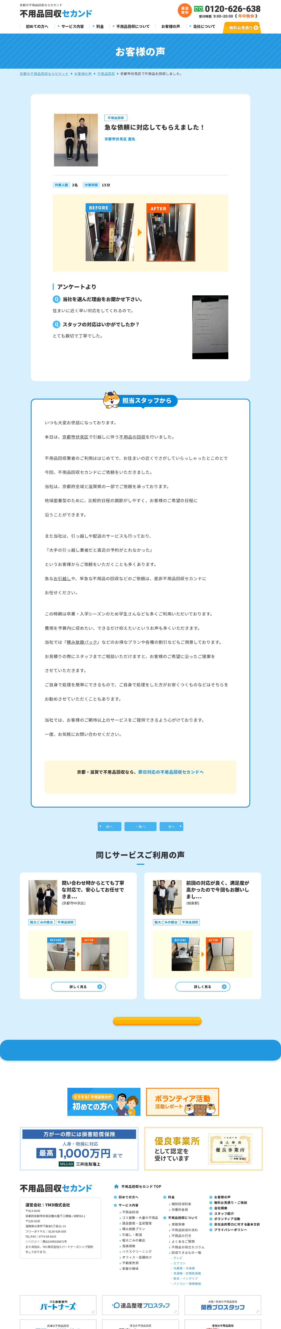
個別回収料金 (181, 1283)
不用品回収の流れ (185, 1309)
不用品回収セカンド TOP (141, 1265)
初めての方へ (37, 26)
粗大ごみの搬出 (133, 1319)
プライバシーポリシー (230, 1309)
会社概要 (220, 1287)
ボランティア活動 (227, 1298)
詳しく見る (77, 1003)
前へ (109, 841)
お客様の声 (170, 26)
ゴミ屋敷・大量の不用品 (140, 1297)
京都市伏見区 (75, 437)
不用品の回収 (132, 437)
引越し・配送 (132, 1314)
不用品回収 (106, 73)
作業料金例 (180, 1289)
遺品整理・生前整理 (137, 1302)
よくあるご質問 (183, 1320)
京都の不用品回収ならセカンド (44, 73)
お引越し (62, 578)
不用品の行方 (181, 1315)
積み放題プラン (133, 1308)
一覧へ (140, 841)
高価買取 (128, 1325)
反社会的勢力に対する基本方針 (237, 1304)
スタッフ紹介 (224, 1293)
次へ (171, 841)
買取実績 (178, 1304)
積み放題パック (82, 642)
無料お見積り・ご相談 (230, 1282)
